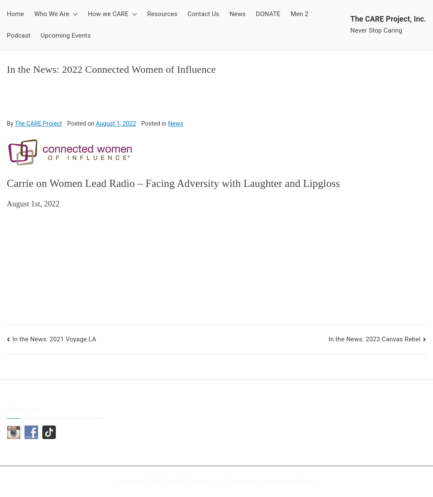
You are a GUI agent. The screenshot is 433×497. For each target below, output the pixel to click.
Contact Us (203, 14)
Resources (162, 14)
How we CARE (112, 14)
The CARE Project (38, 123)
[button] (73, 14)
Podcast (18, 35)
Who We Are (56, 14)
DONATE (268, 14)
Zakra (266, 481)
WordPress (302, 481)
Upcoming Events (65, 35)
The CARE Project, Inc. (389, 19)
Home (15, 14)
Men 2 (299, 14)
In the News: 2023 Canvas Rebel (375, 339)
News (238, 14)
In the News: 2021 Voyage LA (54, 339)
